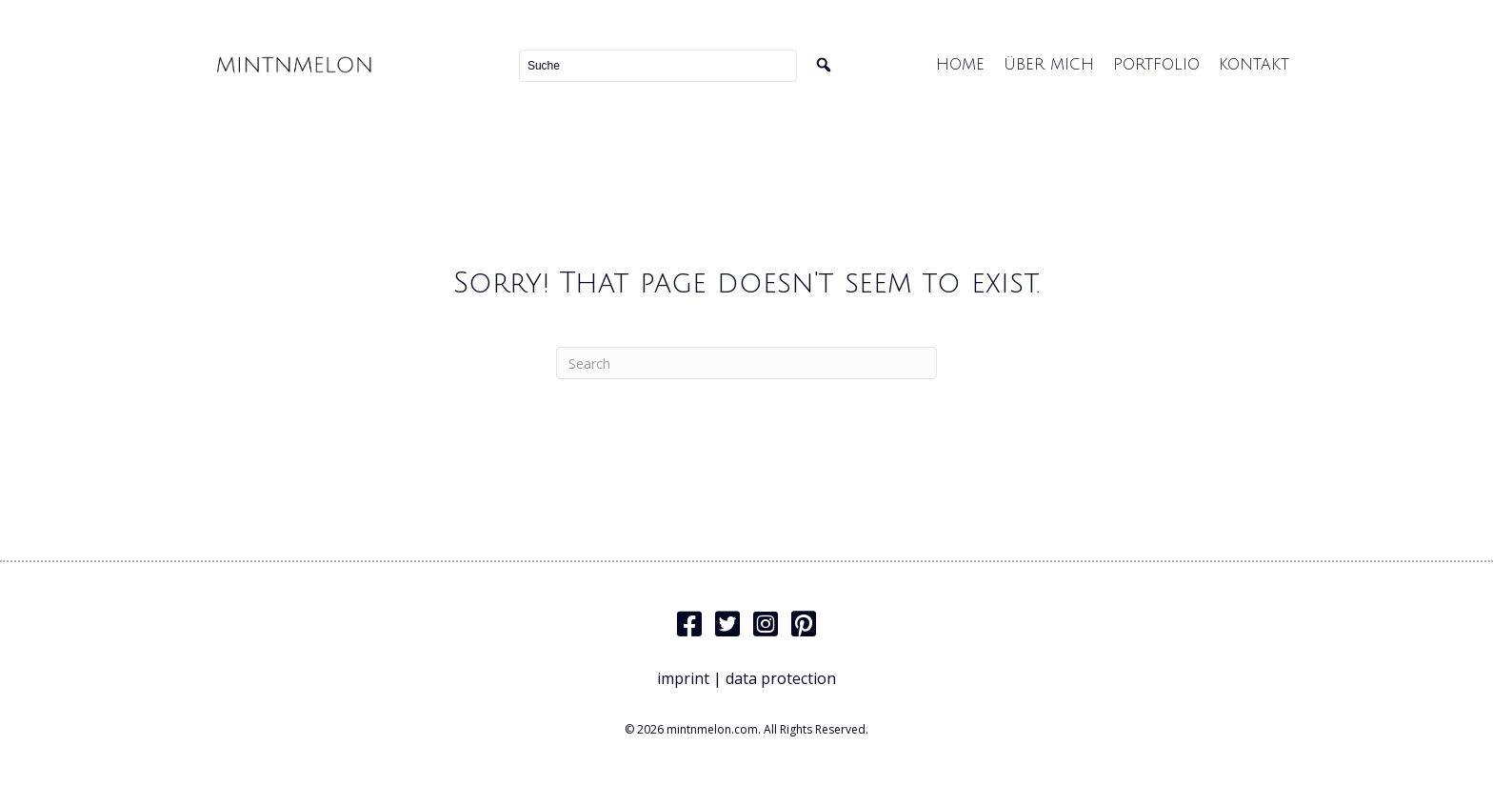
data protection (781, 678)
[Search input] (658, 66)
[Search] (746, 363)
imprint (683, 678)
